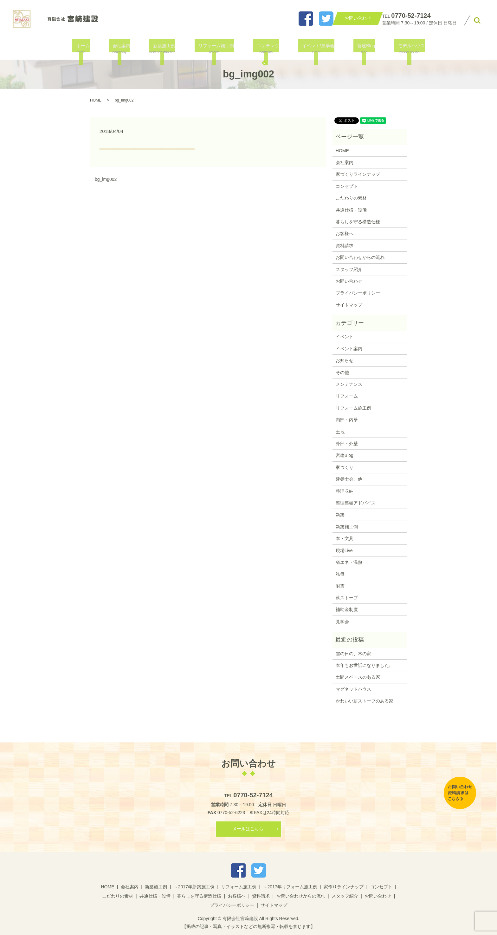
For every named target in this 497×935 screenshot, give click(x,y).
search (477, 20)
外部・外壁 (347, 443)
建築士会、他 (349, 479)
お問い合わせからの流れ (360, 257)
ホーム (87, 49)
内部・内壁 (347, 419)
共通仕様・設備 (351, 210)
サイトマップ (349, 304)
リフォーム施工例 (216, 49)
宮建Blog (359, 49)
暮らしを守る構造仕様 (358, 221)
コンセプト (347, 186)
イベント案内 (349, 348)
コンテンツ (266, 49)
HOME (95, 100)
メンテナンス (349, 384)
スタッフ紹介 (349, 269)
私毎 (340, 573)
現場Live (344, 550)
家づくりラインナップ (358, 174)
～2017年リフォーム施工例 (290, 886)
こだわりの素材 (351, 198)
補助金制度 (347, 609)
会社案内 (122, 49)
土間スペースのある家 (358, 677)
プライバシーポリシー (358, 292)
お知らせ (344, 360)
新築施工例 (165, 49)
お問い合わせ (349, 281)
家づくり (344, 467)
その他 (342, 372)
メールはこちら (247, 828)
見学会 (342, 621)
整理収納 (344, 491)
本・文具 (344, 538)
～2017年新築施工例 (194, 886)
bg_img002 (106, 179)
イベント (344, 336)
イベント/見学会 (314, 49)
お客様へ (344, 233)
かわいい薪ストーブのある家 (364, 700)
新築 (340, 514)
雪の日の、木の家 (353, 653)
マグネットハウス (353, 689)
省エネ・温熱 (349, 562)
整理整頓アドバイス (356, 502)
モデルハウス (402, 49)
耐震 (340, 586)
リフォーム (347, 395)
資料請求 (344, 245)
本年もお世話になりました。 (364, 665)
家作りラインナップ (344, 886)
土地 (340, 431)
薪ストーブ (347, 597)
